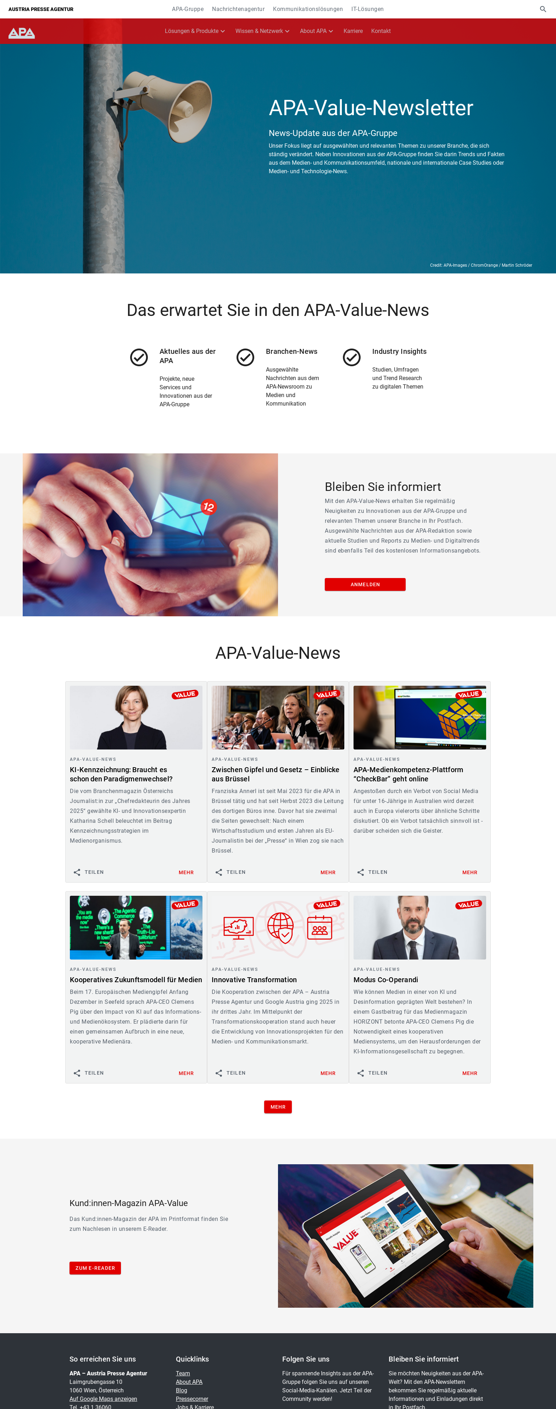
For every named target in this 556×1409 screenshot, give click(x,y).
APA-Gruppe (188, 9)
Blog (181, 1390)
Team (183, 1373)
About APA (313, 31)
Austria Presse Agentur (41, 9)
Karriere (353, 31)
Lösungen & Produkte (191, 31)
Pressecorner (192, 1399)
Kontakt (381, 31)
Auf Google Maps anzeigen (103, 1399)
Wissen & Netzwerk (259, 31)
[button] (543, 9)
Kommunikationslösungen (308, 9)
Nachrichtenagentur (238, 9)
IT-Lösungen (367, 9)
